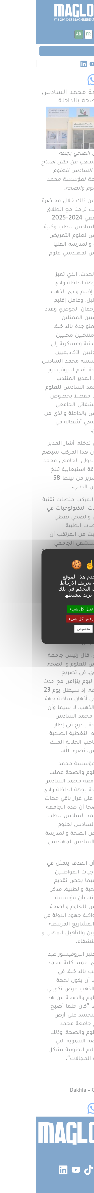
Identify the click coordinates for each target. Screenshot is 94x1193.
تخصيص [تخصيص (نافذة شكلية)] (47, 629)
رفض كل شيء (46, 619)
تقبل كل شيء (47, 609)
